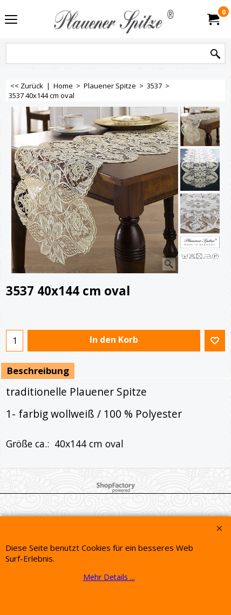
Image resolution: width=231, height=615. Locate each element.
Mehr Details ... (109, 577)
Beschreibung (37, 370)
